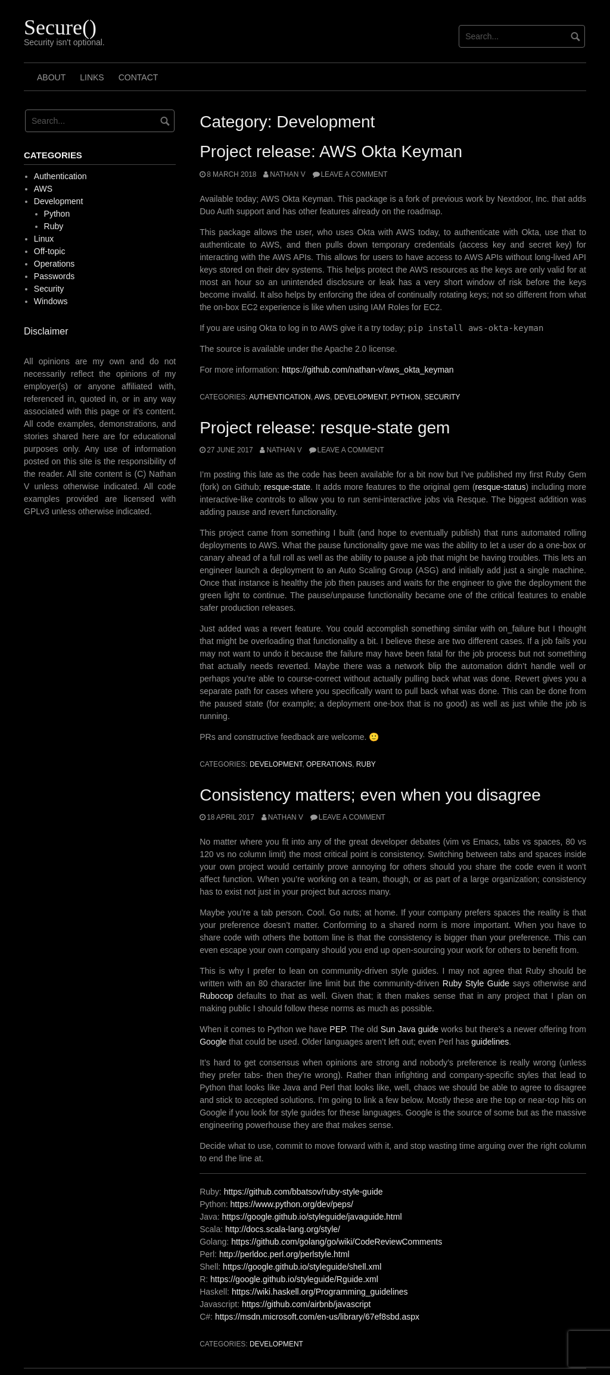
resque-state (287, 487)
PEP (337, 1029)
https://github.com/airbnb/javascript (306, 1304)
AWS (323, 397)
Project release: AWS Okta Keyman (331, 151)
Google (213, 1041)
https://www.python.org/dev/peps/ (292, 1204)
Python (406, 397)
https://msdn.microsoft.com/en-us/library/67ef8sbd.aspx (317, 1316)
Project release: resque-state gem (325, 427)
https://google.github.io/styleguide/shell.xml (302, 1266)
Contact (138, 77)
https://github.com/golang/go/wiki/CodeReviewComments (336, 1241)
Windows (51, 301)
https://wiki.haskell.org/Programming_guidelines (320, 1291)
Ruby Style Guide (476, 983)
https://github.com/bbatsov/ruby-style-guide (303, 1191)
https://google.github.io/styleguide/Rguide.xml (294, 1279)
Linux (44, 238)
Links (92, 77)
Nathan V (287, 174)
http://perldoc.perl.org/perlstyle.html (284, 1254)
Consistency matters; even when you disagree (370, 795)
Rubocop (218, 996)
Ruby (366, 764)
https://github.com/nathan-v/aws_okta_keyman (368, 369)
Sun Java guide (409, 1029)
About (51, 77)
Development (360, 397)
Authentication (280, 397)
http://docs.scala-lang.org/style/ (282, 1229)
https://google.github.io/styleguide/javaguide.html (312, 1216)
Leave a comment (354, 174)
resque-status (500, 487)
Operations (329, 764)
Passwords (54, 276)
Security (442, 397)
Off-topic (50, 251)
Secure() (60, 27)
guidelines (490, 1041)
